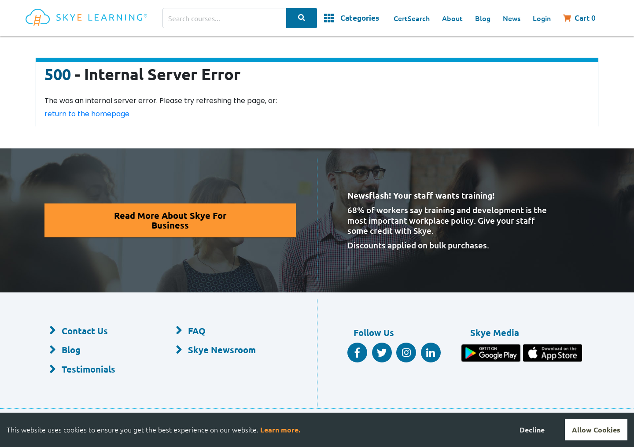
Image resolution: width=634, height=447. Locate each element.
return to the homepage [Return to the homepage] (86, 114)
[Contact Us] (98, 331)
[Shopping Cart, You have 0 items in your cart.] (583, 18)
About (452, 18)
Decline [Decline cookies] (532, 429)
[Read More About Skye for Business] (170, 220)
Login (542, 18)
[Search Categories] (301, 18)
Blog (482, 18)
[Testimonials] (98, 369)
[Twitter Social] (382, 352)
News (511, 18)
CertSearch (412, 18)
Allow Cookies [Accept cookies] (596, 429)
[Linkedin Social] (431, 352)
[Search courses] (224, 18)
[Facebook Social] (357, 352)
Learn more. (280, 429)
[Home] (94, 18)
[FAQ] (224, 331)
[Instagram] (406, 352)
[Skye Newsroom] (224, 350)
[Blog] (98, 350)
